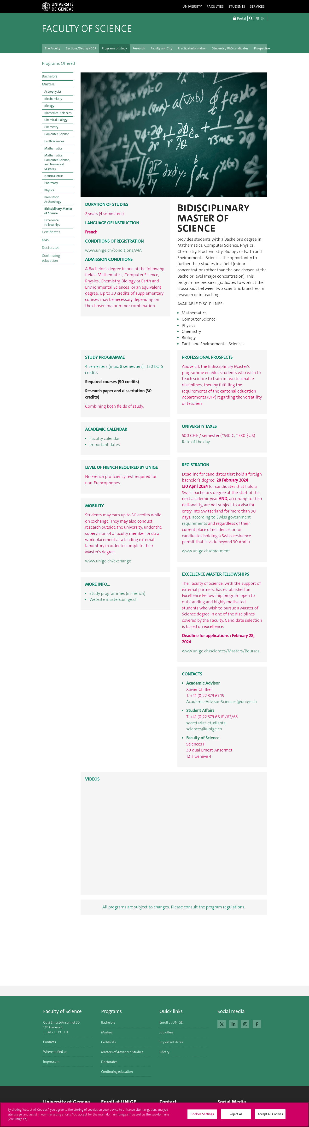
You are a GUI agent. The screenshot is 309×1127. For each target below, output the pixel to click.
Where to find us (55, 1051)
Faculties (215, 6)
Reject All (236, 1114)
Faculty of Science (87, 28)
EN (263, 18)
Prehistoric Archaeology (52, 199)
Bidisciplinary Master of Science (58, 211)
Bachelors (49, 76)
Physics (49, 190)
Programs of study (114, 48)
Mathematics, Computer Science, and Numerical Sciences (57, 162)
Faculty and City (161, 48)
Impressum (51, 1061)
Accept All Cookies (270, 1114)
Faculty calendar (104, 438)
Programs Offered (58, 63)
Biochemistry (53, 99)
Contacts (49, 1042)
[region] (154, 1115)
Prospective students (268, 48)
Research (139, 48)
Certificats (108, 1042)
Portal (239, 18)
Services (257, 6)
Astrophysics (53, 91)
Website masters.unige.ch (113, 599)
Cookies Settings (202, 1114)
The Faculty (52, 48)
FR (257, 18)
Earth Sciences (54, 141)
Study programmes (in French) (117, 593)
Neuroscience (53, 176)
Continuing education (51, 258)
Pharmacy (51, 183)
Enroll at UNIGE (171, 1022)
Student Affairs (200, 710)
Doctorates (50, 247)
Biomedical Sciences (58, 113)
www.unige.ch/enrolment (206, 551)
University (192, 6)
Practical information (192, 48)
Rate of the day (196, 442)
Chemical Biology (55, 120)
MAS (45, 240)
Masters (48, 84)
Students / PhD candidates (230, 48)
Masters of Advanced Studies (122, 1052)
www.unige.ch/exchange (108, 561)
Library (164, 1052)
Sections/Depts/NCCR (81, 48)
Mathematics (53, 148)
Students (236, 6)
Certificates (51, 232)
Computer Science (56, 134)
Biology (49, 106)
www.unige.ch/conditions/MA (113, 250)
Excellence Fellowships (52, 222)
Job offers (166, 1032)
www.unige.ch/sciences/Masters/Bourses (220, 651)
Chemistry (51, 127)
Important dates (104, 444)
